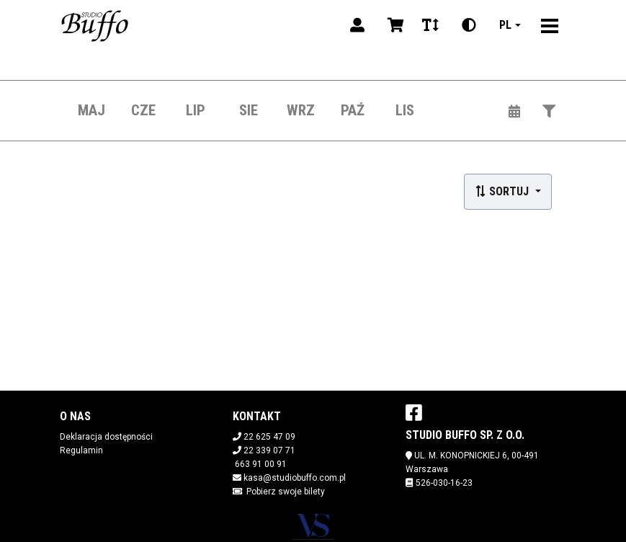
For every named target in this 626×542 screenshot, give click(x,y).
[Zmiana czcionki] (430, 25)
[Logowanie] (357, 25)
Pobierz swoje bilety (285, 492)
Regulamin (81, 450)
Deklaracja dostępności (106, 437)
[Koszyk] (393, 25)
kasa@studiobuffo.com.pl (294, 478)
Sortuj (503, 191)
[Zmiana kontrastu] (469, 25)
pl (505, 25)
